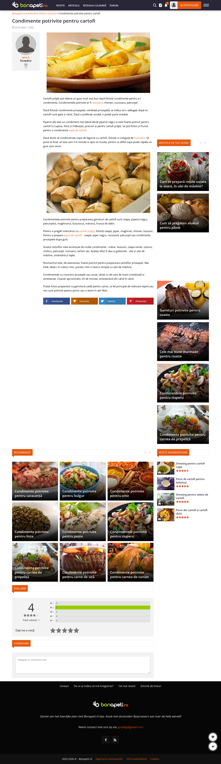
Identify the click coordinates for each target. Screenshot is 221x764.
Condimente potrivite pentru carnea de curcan (129, 574)
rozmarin (97, 102)
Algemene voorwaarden (109, 759)
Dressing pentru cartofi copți (190, 465)
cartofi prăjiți (86, 231)
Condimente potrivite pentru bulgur (79, 493)
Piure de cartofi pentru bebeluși (190, 480)
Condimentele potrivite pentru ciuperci (178, 395)
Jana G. (26, 57)
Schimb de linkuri (151, 686)
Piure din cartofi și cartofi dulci (192, 511)
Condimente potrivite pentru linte (32, 534)
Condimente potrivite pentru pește (79, 534)
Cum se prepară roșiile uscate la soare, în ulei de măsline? (183, 183)
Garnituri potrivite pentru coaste (180, 312)
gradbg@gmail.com (130, 727)
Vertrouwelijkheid (137, 759)
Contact (64, 686)
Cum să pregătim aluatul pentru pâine (179, 225)
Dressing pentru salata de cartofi (192, 496)
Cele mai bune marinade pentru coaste (179, 353)
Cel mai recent (126, 686)
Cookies (154, 759)
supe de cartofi (77, 130)
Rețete (60, 5)
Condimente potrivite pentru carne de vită (79, 574)
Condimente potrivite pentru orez (127, 493)
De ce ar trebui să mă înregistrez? (93, 686)
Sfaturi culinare (48, 13)
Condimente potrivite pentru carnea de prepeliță (182, 436)
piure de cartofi (73, 235)
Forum (114, 5)
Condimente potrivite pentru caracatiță (32, 493)
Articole (74, 5)
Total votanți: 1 (31, 620)
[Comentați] (83, 665)
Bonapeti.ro (19, 13)
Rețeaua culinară (94, 5)
